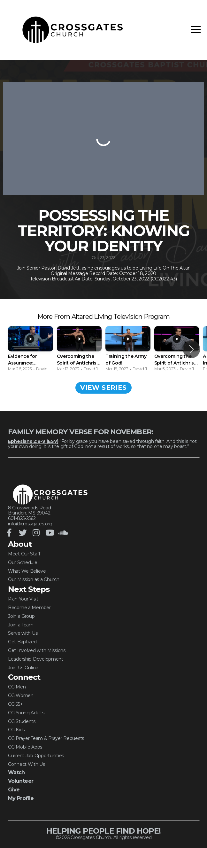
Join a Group (21, 616)
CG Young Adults (26, 713)
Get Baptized (22, 642)
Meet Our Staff (24, 554)
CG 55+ (15, 704)
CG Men (17, 687)
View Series (103, 387)
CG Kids (16, 730)
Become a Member (29, 607)
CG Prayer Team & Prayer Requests (46, 738)
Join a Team (21, 625)
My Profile (21, 798)
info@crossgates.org (30, 524)
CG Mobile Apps (25, 747)
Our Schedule (22, 562)
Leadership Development (35, 659)
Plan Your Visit (23, 599)
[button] (191, 349)
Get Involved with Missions (36, 650)
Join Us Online (23, 668)
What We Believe (27, 571)
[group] (30, 349)
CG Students (21, 721)
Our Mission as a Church (33, 579)
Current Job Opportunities (36, 755)
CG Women (21, 695)
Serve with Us (22, 633)
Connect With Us (26, 764)
